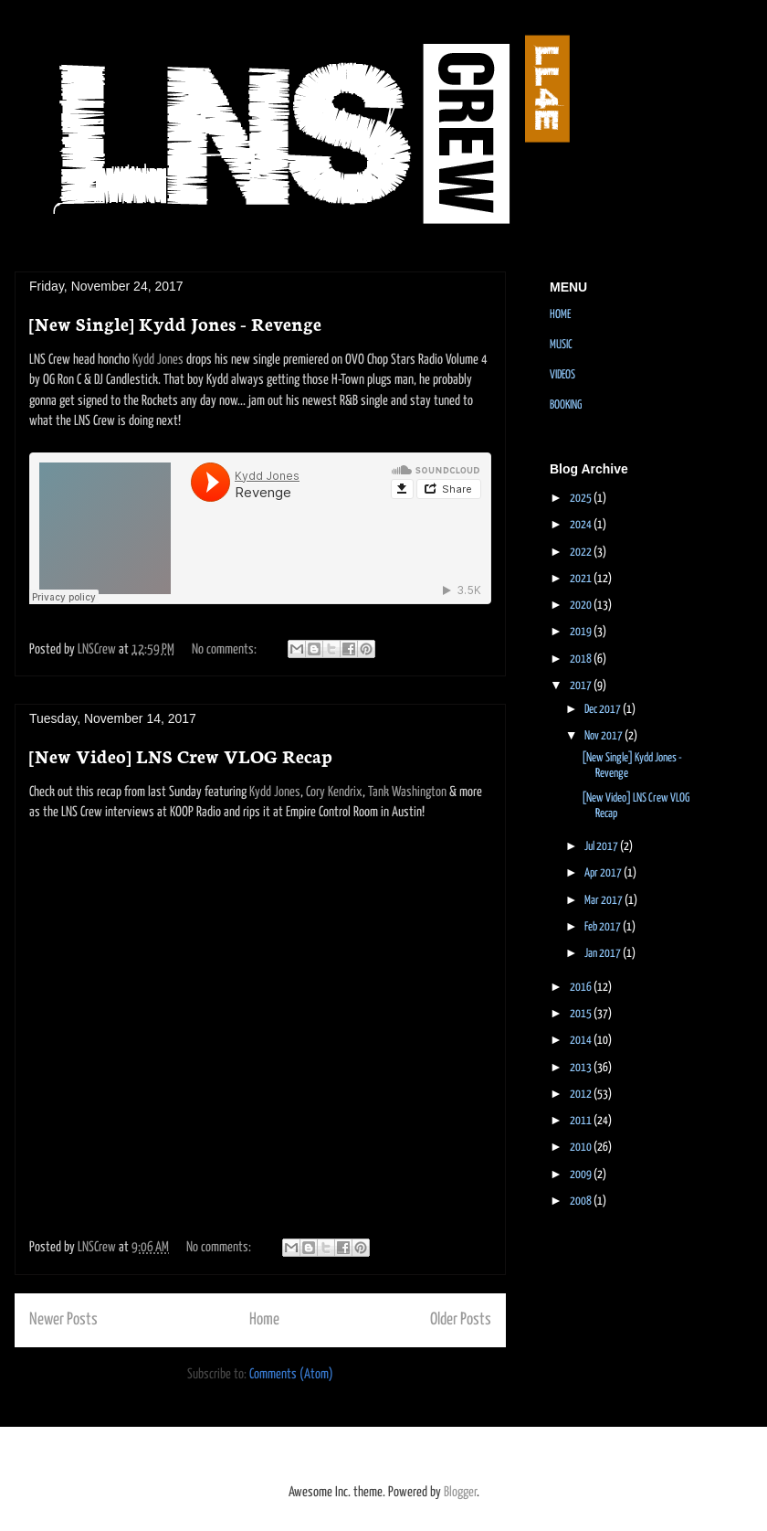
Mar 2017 (604, 901)
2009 (582, 1175)
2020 (582, 605)
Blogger (460, 1492)
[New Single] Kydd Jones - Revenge (175, 322)
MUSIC (561, 345)
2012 (582, 1094)
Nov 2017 (604, 736)
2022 (582, 552)
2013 (582, 1068)
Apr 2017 (604, 873)
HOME (560, 315)
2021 (582, 579)
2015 (582, 1014)
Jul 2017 (602, 847)
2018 (582, 659)
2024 (582, 525)
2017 (582, 686)
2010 (582, 1148)
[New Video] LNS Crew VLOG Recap (180, 755)
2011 (582, 1121)
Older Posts (460, 1320)
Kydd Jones (158, 360)
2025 (582, 499)
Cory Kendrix (334, 792)
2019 (582, 632)
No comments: (225, 649)
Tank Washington (407, 792)
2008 (582, 1201)
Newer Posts (63, 1320)
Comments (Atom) (291, 1374)
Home (264, 1320)
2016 (582, 988)
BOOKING (566, 405)
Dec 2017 (603, 710)
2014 (582, 1041)
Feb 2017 (603, 927)
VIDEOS (562, 375)
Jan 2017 (603, 954)
